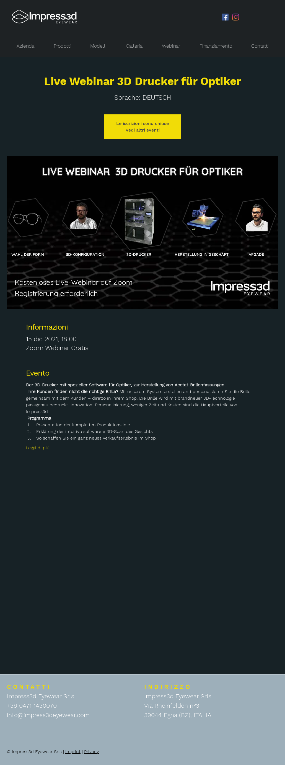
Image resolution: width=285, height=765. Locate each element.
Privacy (91, 751)
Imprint (73, 751)
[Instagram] (235, 17)
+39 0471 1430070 (32, 705)
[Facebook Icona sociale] (225, 17)
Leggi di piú (37, 447)
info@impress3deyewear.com (48, 715)
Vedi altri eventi (143, 130)
